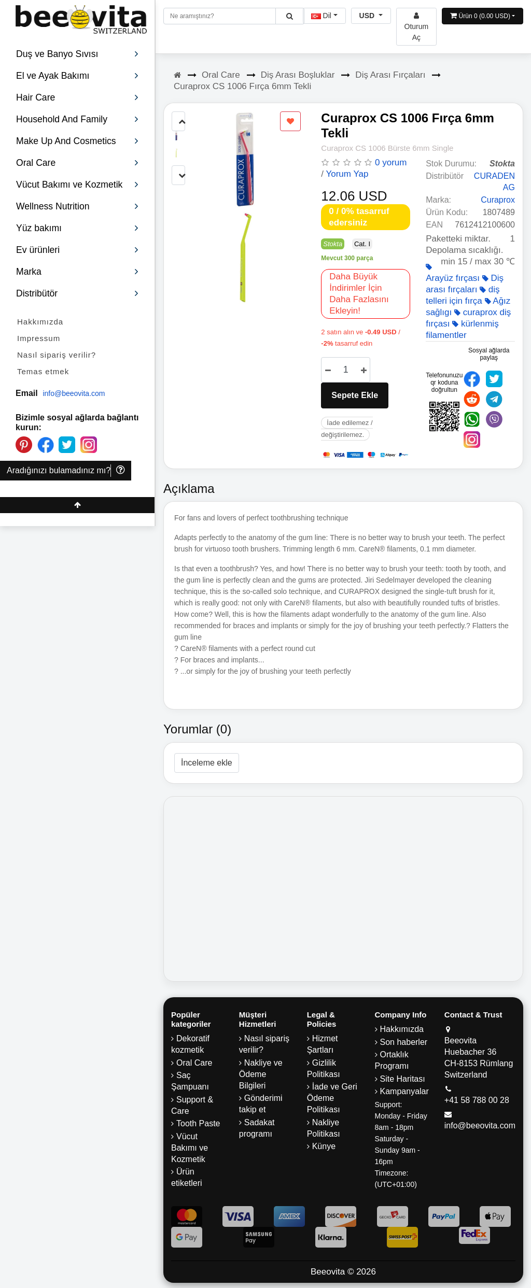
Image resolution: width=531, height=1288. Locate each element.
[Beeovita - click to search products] (289, 16)
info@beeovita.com (74, 393)
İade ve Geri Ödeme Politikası (332, 1098)
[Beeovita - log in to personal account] (416, 27)
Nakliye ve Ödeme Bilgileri (261, 1074)
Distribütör (77, 293)
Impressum (38, 338)
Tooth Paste (198, 1123)
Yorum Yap (347, 174)
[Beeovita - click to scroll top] (77, 505)
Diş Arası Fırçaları (390, 75)
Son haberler (404, 1042)
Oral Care (221, 75)
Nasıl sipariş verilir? (56, 354)
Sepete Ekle (354, 395)
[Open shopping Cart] (482, 16)
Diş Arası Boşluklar (298, 75)
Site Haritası (402, 1078)
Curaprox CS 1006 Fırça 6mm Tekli (242, 86)
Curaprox (498, 199)
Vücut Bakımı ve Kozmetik (189, 1148)
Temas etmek (43, 371)
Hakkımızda (40, 321)
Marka (77, 271)
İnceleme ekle (206, 762)
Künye (324, 1146)
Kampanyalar (404, 1091)
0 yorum (391, 162)
